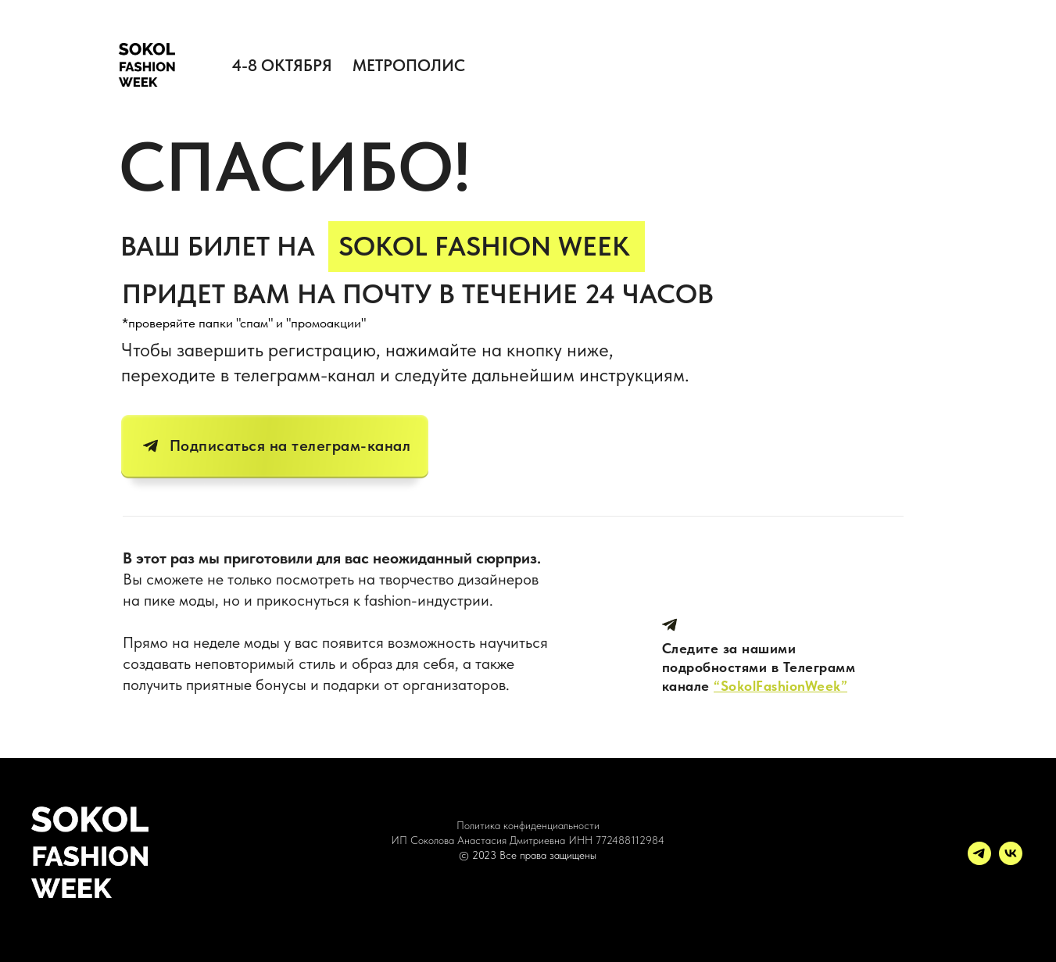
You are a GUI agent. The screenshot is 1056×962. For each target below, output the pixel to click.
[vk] (1010, 860)
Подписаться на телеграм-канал (290, 445)
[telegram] (979, 860)
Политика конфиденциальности (528, 825)
